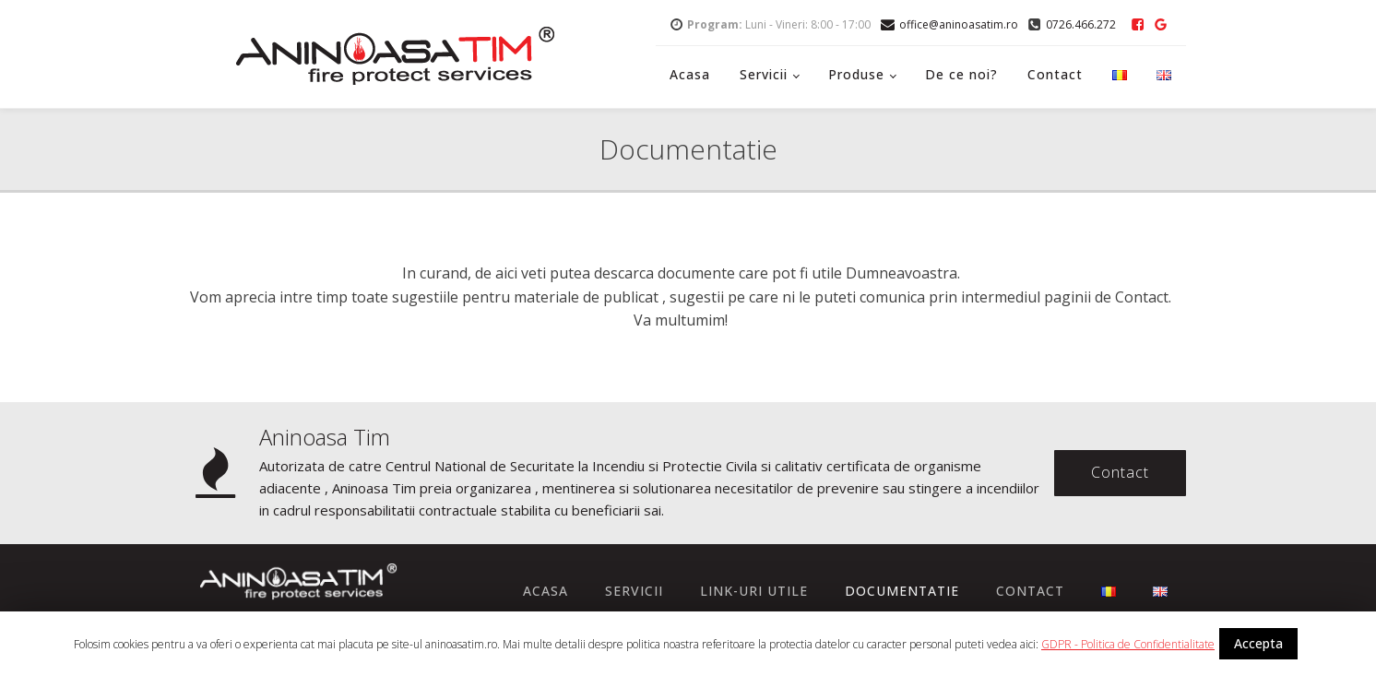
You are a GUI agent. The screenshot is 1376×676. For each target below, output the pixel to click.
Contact (1055, 74)
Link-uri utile (754, 590)
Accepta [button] (1258, 643)
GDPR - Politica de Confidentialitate (1128, 644)
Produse (856, 74)
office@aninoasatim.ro (958, 24)
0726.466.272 (1081, 24)
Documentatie (902, 590)
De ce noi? (961, 74)
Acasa (690, 74)
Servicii (764, 74)
